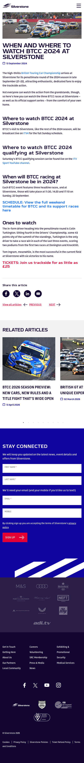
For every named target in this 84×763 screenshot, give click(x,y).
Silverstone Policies (39, 742)
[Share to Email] (38, 293)
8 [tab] (58, 422)
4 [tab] (38, 422)
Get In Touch (8, 646)
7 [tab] (53, 422)
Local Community (11, 668)
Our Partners (9, 662)
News (32, 668)
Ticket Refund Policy (61, 742)
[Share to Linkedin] (27, 293)
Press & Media (37, 662)
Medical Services (65, 662)
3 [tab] (33, 422)
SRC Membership (38, 657)
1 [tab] (23, 422)
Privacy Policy (20, 742)
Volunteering (36, 652)
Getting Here (9, 652)
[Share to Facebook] (6, 293)
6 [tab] (48, 422)
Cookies (6, 742)
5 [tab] (43, 422)
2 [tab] (28, 422)
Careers (34, 646)
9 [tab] (63, 422)
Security (61, 657)
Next (52, 304)
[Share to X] (16, 293)
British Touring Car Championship (41, 73)
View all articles (11, 304)
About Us (7, 657)
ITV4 (26, 133)
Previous (35, 304)
